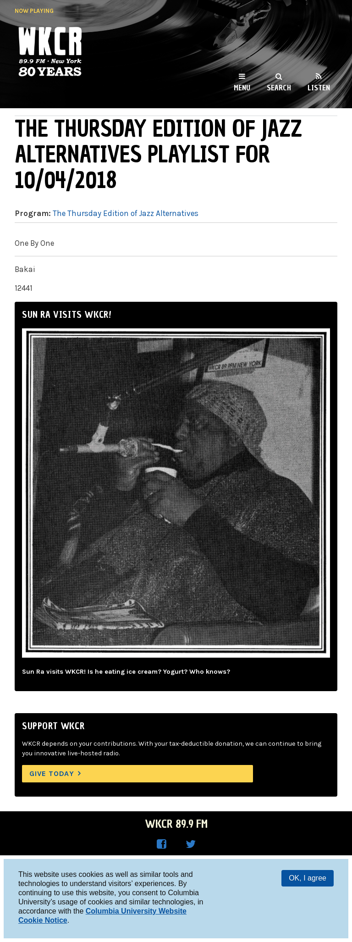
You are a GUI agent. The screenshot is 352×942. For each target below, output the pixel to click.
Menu (242, 88)
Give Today (51, 773)
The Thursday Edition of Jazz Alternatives (125, 213)
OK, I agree (307, 878)
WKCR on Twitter (190, 844)
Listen (319, 88)
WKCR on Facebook (161, 844)
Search (279, 88)
